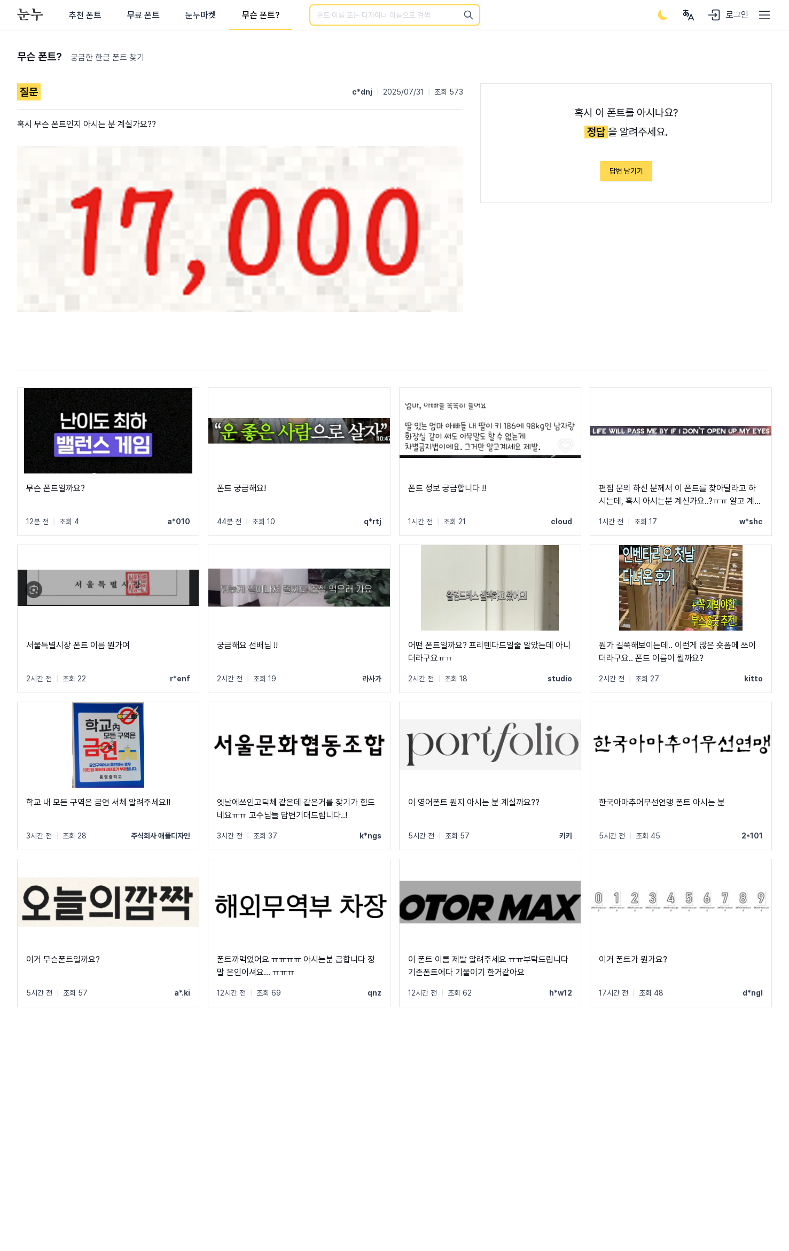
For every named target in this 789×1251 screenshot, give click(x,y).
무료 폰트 (143, 15)
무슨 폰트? (260, 15)
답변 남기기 (626, 171)
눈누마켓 (200, 15)
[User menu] (688, 14)
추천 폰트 (85, 15)
